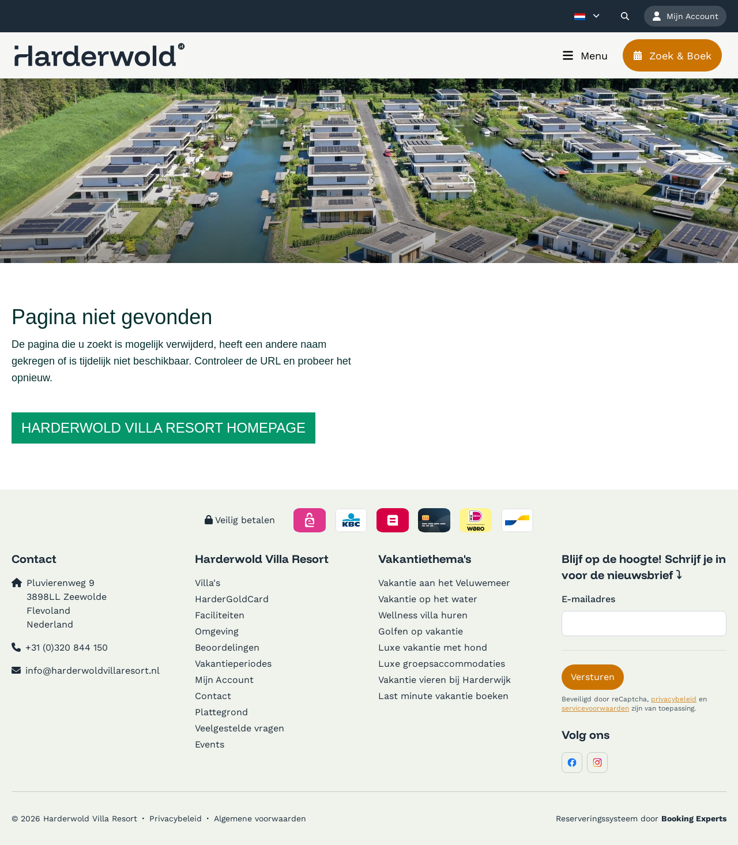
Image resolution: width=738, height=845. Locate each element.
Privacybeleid (175, 818)
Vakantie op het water (427, 599)
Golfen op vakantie (420, 631)
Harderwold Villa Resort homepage (163, 427)
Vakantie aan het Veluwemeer (444, 582)
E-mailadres (588, 599)
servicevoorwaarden (595, 708)
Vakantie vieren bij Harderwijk (444, 679)
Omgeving (217, 631)
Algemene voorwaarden (260, 818)
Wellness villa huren (423, 615)
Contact (213, 695)
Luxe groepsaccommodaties (441, 663)
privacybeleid (673, 699)
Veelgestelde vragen (239, 728)
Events (209, 744)
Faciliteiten (219, 615)
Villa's (207, 582)
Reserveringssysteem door (641, 818)
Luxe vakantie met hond (432, 647)
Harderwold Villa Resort (262, 558)
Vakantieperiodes (233, 663)
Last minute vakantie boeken (443, 695)
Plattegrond (221, 712)
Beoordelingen (227, 647)
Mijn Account (224, 679)
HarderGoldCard (232, 599)
